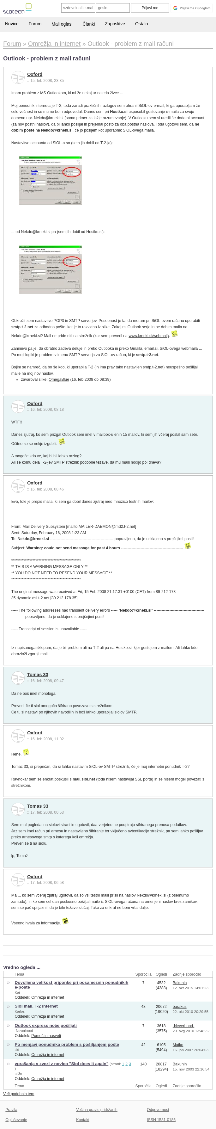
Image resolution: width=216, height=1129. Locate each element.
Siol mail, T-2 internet (36, 1006)
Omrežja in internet (47, 997)
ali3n (18, 1074)
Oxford (34, 74)
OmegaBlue (59, 379)
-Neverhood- (24, 1031)
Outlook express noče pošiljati (46, 1025)
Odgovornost (158, 1109)
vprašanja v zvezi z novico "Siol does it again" (62, 1063)
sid (17, 1050)
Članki (88, 24)
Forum (35, 23)
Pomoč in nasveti (46, 1035)
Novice (12, 23)
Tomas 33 (37, 674)
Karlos (20, 1011)
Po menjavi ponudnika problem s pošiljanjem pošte (67, 1044)
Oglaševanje (16, 1120)
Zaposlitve (115, 23)
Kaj (17, 992)
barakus (180, 1006)
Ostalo (141, 23)
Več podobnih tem (18, 1094)
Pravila (11, 1109)
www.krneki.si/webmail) (149, 336)
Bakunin (180, 983)
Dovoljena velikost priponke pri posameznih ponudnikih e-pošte (72, 985)
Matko (178, 1045)
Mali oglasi (61, 24)
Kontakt (82, 1120)
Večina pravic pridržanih (96, 1109)
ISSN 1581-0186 (161, 1120)
